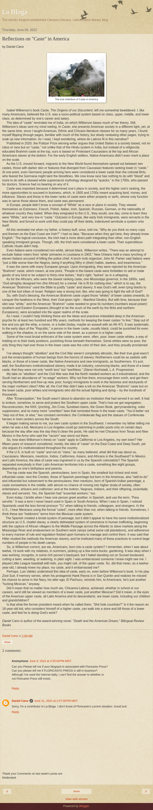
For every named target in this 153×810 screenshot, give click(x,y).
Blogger (84, 806)
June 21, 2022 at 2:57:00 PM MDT (56, 700)
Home (76, 791)
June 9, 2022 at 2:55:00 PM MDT (50, 661)
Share (7, 642)
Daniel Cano (20, 700)
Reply (15, 688)
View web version (76, 799)
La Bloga (14, 12)
